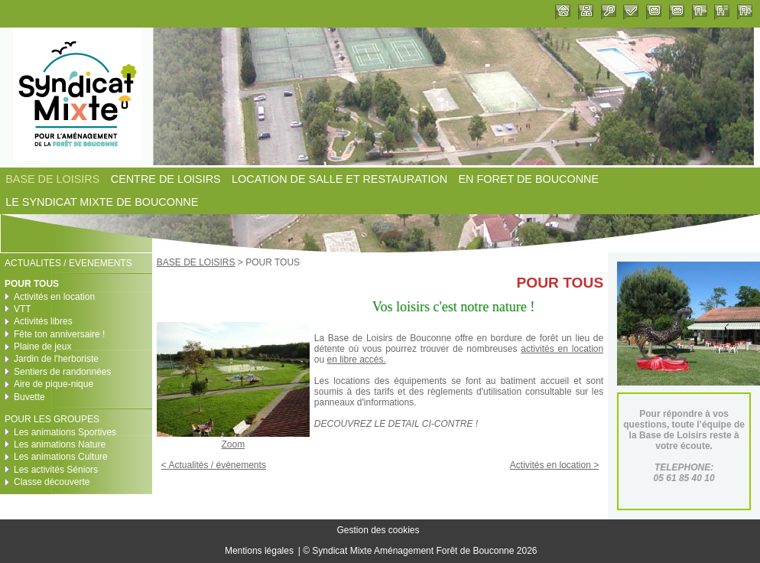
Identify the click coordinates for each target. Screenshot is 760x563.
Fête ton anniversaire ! (59, 334)
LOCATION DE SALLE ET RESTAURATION (339, 179)
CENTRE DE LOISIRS (166, 179)
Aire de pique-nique (53, 384)
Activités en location (54, 296)
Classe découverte (51, 482)
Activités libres (43, 321)
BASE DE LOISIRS (52, 179)
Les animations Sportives (65, 432)
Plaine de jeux (42, 346)
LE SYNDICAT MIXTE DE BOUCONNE (101, 203)
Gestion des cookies (377, 531)
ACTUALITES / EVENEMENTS (68, 263)
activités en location (562, 348)
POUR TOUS (32, 283)
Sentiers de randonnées (62, 371)
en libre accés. (355, 359)
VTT (22, 309)
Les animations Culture (61, 456)
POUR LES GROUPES (52, 419)
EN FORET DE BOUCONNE (528, 179)
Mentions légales (259, 550)
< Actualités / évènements (213, 465)
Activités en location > (554, 465)
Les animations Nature (60, 444)
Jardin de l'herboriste (56, 358)
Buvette (29, 397)
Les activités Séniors (56, 469)
